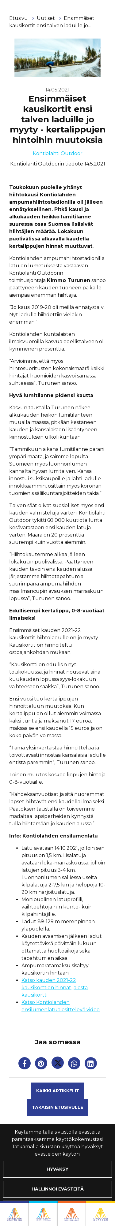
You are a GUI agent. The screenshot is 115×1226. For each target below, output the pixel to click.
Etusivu (19, 18)
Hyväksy (57, 1169)
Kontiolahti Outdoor (57, 153)
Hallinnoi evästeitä (58, 1189)
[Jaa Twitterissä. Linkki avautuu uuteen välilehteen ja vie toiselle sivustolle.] (58, 1065)
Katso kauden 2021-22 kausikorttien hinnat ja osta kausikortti (54, 987)
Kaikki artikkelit (57, 1090)
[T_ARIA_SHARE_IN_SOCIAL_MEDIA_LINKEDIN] (90, 1065)
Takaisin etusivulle (57, 1107)
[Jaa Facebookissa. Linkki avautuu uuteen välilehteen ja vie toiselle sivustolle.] (25, 1065)
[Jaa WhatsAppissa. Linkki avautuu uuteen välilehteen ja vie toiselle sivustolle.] (75, 1065)
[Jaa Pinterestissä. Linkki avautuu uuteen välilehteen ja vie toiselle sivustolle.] (41, 1065)
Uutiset (46, 18)
